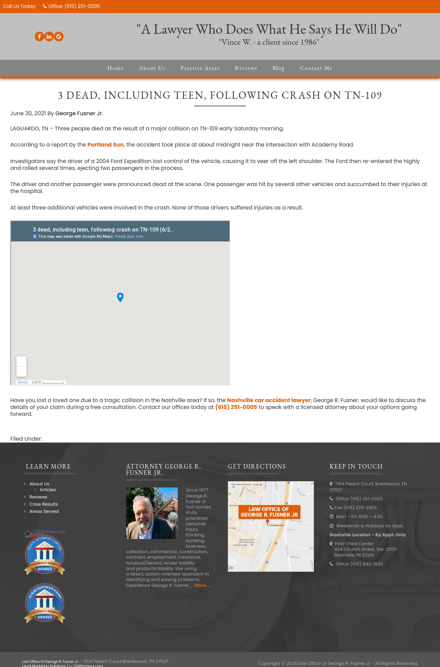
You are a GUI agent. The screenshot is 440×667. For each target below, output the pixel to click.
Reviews (36, 500)
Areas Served (41, 514)
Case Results (41, 507)
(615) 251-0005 (83, 6)
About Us (37, 487)
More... (201, 588)
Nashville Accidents (70, 442)
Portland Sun (107, 147)
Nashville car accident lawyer (273, 403)
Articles (45, 492)
